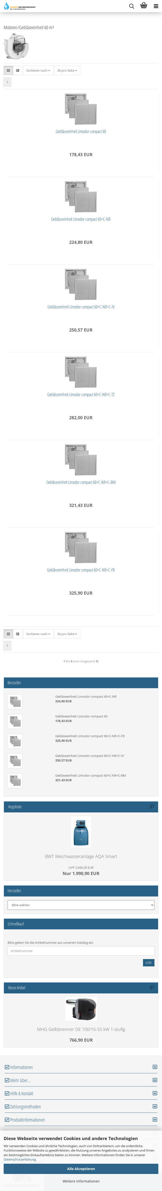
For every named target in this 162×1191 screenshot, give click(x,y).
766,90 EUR (81, 1040)
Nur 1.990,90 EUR (81, 870)
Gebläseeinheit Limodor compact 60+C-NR (81, 219)
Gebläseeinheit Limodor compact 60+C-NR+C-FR (81, 570)
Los (149, 963)
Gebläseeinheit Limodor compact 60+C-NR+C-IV (81, 307)
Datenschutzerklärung (20, 1159)
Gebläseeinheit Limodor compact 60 (81, 131)
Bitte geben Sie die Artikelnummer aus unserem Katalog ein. (51, 942)
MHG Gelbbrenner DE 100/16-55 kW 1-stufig (81, 1029)
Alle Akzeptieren (81, 1168)
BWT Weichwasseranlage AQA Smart (81, 856)
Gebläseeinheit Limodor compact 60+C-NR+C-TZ (80, 394)
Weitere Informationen (81, 1181)
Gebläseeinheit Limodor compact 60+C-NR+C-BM (80, 482)
